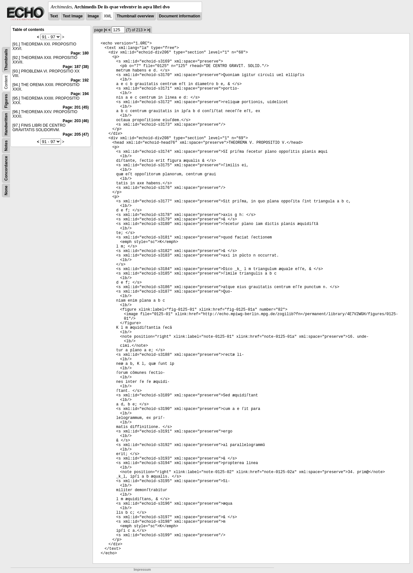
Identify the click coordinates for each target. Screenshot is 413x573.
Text (54, 16)
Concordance (6, 168)
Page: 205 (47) (76, 134)
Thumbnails (6, 60)
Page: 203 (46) (76, 121)
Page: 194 (80, 94)
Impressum (142, 569)
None (6, 190)
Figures (6, 101)
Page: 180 (80, 53)
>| (148, 30)
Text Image (73, 16)
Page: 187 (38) (76, 66)
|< (105, 30)
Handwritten (6, 124)
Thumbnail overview (135, 16)
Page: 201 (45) (76, 107)
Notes (6, 145)
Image (93, 16)
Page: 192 (80, 80)
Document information (179, 16)
